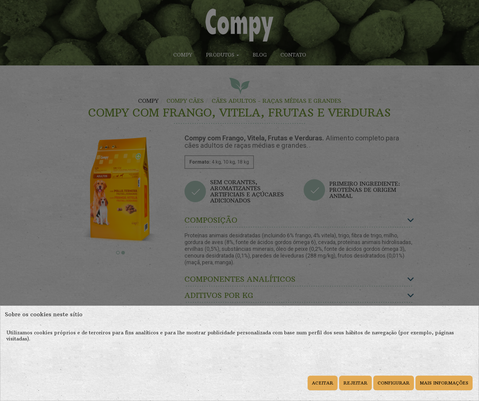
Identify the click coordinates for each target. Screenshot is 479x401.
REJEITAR (355, 383)
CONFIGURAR (394, 383)
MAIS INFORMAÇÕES (444, 383)
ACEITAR (322, 383)
